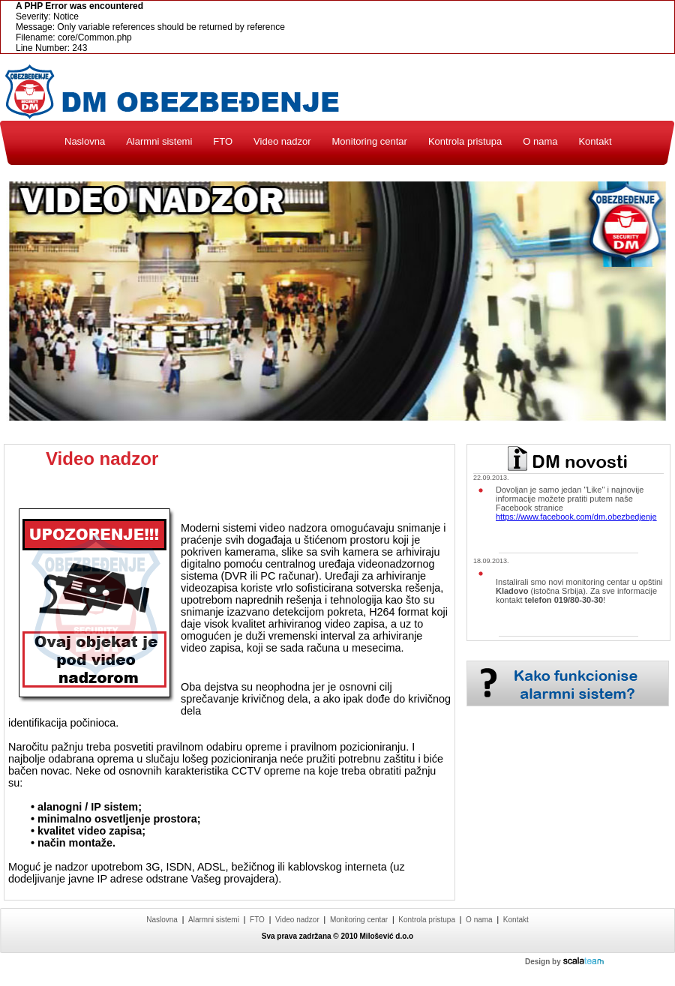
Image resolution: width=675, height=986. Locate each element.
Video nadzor (282, 141)
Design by (564, 962)
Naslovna (84, 141)
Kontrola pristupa (465, 141)
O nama (540, 141)
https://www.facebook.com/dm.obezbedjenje (576, 516)
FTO (222, 141)
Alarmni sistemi (159, 141)
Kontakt (594, 141)
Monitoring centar (369, 141)
